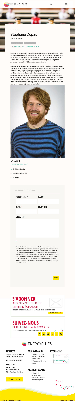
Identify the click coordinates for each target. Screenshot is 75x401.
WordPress (67, 400)
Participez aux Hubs (38, 354)
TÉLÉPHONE (42, 207)
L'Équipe (18, 29)
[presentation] (29, 270)
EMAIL (19, 207)
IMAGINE (16, 178)
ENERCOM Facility (19, 169)
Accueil (12, 29)
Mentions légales (37, 380)
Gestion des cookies (38, 377)
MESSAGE (20, 217)
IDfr (73, 400)
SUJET (41, 197)
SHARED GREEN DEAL (20, 173)
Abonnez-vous (54, 312)
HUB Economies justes (30, 43)
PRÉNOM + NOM (22, 197)
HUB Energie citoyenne (17, 43)
